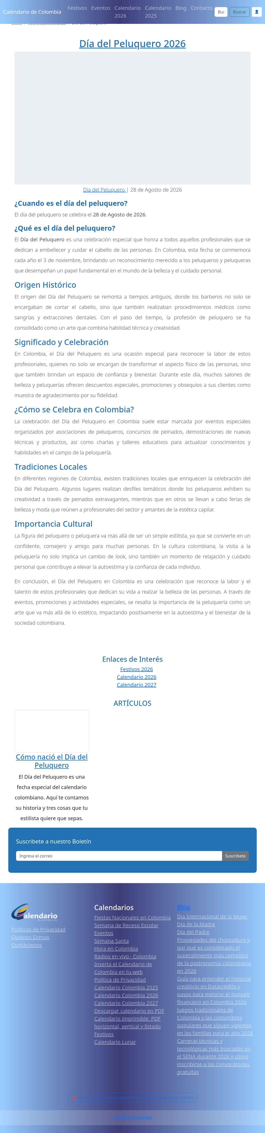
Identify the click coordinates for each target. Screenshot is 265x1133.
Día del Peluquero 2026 (132, 43)
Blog (181, 7)
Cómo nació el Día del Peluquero (51, 764)
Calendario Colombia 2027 (126, 1005)
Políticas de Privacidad (38, 932)
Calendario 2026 (127, 11)
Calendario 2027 (137, 684)
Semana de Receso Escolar (126, 928)
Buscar (239, 12)
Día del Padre (193, 934)
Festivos (77, 7)
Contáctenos (26, 947)
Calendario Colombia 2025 (126, 990)
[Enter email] (119, 859)
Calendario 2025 (158, 11)
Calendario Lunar (115, 1044)
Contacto (201, 7)
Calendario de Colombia (32, 11)
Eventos (101, 7)
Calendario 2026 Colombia (132, 1120)
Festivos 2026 (136, 669)
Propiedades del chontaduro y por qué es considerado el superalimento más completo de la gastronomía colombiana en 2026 (214, 958)
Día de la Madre (196, 927)
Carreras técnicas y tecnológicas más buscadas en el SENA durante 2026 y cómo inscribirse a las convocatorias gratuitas (214, 1059)
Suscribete (235, 859)
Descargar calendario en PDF (129, 1013)
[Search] (221, 12)
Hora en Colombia (116, 951)
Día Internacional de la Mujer (212, 919)
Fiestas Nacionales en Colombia (132, 920)
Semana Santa (111, 943)
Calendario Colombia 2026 (126, 998)
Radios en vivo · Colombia (125, 959)
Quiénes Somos (30, 940)
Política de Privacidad (120, 982)
